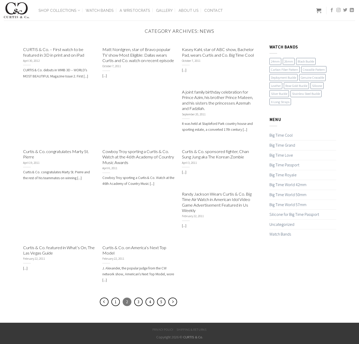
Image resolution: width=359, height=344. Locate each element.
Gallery (164, 10)
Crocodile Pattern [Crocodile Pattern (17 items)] (314, 69)
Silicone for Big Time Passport (294, 214)
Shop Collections (59, 10)
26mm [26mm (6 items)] (288, 61)
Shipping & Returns (191, 329)
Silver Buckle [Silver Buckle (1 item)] (279, 94)
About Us (189, 10)
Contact (213, 10)
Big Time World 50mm (287, 194)
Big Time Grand (282, 145)
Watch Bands (100, 10)
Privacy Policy (162, 329)
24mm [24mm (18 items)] (275, 61)
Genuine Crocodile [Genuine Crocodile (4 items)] (312, 77)
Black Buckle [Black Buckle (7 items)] (306, 61)
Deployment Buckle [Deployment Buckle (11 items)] (283, 77)
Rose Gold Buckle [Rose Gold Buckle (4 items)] (296, 86)
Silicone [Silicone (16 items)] (317, 86)
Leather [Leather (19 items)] (276, 86)
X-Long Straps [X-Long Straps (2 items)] (280, 102)
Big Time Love (281, 155)
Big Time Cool (281, 135)
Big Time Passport (284, 164)
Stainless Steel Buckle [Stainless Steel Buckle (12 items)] (306, 94)
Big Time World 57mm (287, 204)
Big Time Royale (283, 174)
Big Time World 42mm (287, 184)
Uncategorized (281, 224)
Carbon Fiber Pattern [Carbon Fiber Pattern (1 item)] (284, 69)
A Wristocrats (135, 10)
